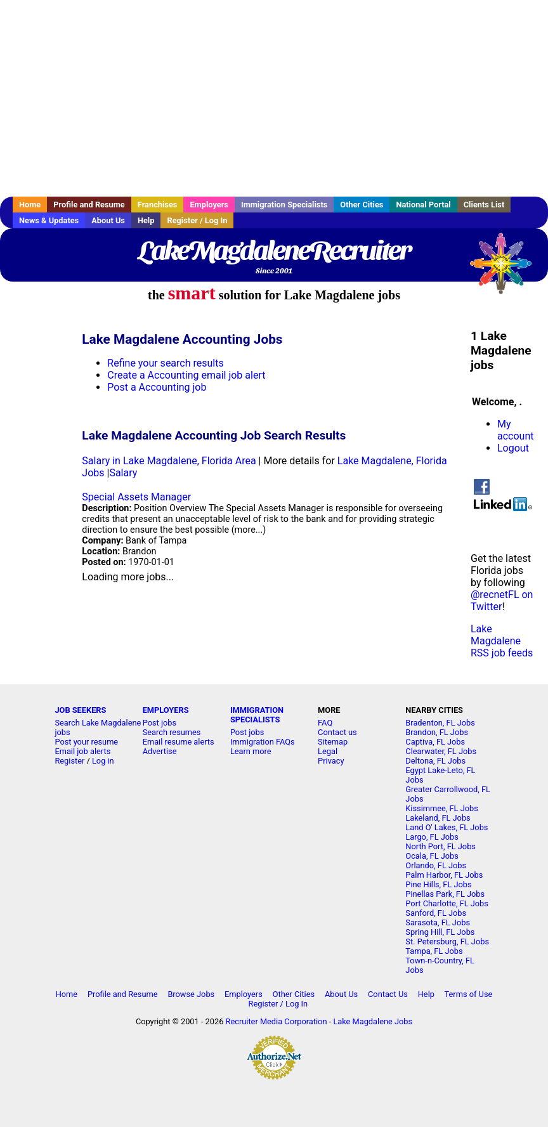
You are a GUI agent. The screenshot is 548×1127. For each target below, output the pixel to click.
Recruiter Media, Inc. (507, 269)
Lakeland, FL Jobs (437, 818)
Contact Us (388, 994)
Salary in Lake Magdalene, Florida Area (169, 461)
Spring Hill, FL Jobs (439, 932)
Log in (103, 760)
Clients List (484, 204)
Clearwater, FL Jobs (440, 751)
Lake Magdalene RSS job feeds (502, 641)
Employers (209, 204)
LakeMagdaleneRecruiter (274, 250)
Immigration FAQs (262, 741)
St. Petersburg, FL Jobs (447, 941)
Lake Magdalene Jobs (372, 1021)
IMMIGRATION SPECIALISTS (257, 714)
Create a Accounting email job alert (186, 375)
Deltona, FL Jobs (435, 760)
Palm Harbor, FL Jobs (444, 875)
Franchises (158, 204)
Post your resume (86, 741)
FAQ (325, 722)
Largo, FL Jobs (432, 837)
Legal (327, 751)
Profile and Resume (89, 204)
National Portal (423, 204)
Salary (123, 473)
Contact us (337, 732)
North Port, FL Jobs (440, 846)
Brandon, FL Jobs (436, 732)
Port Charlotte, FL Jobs (446, 903)
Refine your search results (165, 363)
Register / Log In (197, 220)
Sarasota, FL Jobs (437, 922)
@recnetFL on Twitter (502, 601)
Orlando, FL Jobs (435, 865)
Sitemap (333, 741)
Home (30, 204)
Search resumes (172, 732)
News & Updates (49, 220)
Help (146, 220)
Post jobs (159, 722)
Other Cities (361, 204)
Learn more (250, 751)
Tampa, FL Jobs (433, 951)
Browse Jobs (190, 994)
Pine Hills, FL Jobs (438, 884)
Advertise (160, 751)
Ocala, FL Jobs (432, 856)
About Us (108, 220)
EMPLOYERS (166, 710)
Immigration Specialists (284, 204)
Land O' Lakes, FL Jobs (446, 827)
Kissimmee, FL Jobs (441, 808)
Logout (513, 448)
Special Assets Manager (136, 497)
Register (69, 760)
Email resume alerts (178, 741)
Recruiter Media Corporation (276, 1021)
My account (515, 430)
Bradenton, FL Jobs (440, 722)
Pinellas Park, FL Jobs (445, 894)
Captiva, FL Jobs (435, 741)
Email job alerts (82, 751)
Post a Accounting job (156, 387)
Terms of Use (469, 994)
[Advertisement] (274, 98)
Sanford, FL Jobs (435, 913)
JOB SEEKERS (80, 710)
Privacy (331, 760)
